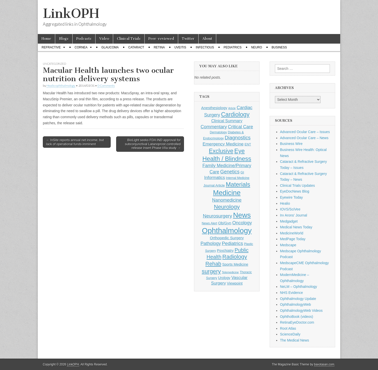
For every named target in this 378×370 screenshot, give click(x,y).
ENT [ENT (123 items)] (247, 144)
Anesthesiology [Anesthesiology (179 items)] (214, 108)
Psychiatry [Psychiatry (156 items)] (225, 251)
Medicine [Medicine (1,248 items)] (226, 193)
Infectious (205, 47)
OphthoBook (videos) (296, 317)
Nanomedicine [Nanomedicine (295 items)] (227, 200)
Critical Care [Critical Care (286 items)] (240, 126)
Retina (159, 47)
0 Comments (106, 85)
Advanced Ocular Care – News (304, 138)
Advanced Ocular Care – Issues (305, 132)
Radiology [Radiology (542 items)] (234, 257)
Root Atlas (288, 328)
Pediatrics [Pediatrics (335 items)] (232, 243)
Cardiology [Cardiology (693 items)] (235, 114)
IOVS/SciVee (290, 209)
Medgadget (289, 221)
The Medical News (294, 340)
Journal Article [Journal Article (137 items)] (214, 185)
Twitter (188, 39)
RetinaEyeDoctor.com (297, 322)
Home (46, 39)
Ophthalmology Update (298, 299)
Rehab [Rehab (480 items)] (213, 264)
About (207, 39)
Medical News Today (296, 227)
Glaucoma (110, 47)
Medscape (288, 245)
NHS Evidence (291, 293)
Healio (285, 203)
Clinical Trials (129, 39)
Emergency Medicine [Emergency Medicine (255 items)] (223, 143)
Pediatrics (232, 47)
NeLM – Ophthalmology (298, 287)
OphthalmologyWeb (295, 304)
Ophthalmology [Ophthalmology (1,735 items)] (226, 230)
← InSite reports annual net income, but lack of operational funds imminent (75, 142)
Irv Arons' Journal (293, 215)
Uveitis (180, 47)
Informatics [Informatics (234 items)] (214, 177)
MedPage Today (292, 239)
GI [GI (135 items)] (242, 172)
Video (104, 39)
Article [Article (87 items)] (232, 108)
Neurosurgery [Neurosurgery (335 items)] (217, 216)
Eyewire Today (291, 197)
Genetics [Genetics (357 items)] (230, 171)
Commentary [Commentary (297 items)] (214, 126)
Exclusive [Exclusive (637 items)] (221, 151)
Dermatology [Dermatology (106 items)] (218, 132)
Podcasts (83, 39)
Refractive (51, 47)
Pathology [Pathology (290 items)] (211, 243)
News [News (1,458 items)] (242, 215)
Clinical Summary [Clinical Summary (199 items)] (226, 121)
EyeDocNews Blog (294, 191)
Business (279, 47)
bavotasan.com (324, 364)
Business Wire (291, 144)
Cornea (81, 47)
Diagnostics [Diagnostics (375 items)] (238, 137)
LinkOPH (71, 13)
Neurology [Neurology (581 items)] (227, 207)
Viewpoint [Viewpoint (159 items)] (234, 283)
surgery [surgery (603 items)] (211, 271)
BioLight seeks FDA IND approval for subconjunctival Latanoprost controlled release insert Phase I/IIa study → (153, 144)
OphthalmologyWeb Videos (301, 311)
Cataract (136, 47)
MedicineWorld (291, 233)
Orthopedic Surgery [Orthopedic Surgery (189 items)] (227, 238)
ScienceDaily (290, 334)
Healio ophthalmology (61, 85)
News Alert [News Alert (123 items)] (209, 223)
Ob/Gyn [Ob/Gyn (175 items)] (224, 223)
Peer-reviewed (161, 39)
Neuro (256, 47)
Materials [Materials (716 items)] (238, 184)
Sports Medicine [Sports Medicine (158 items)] (235, 264)
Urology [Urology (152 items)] (224, 278)
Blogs (64, 39)
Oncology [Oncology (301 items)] (242, 222)
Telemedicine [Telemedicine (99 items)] (230, 272)
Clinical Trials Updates (297, 185)
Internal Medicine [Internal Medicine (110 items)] (237, 178)
